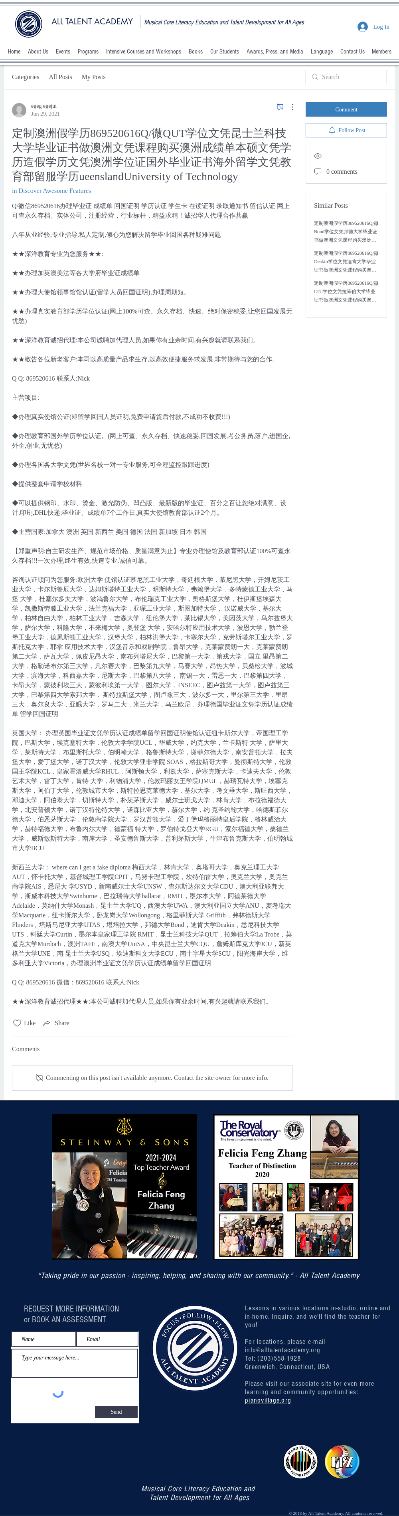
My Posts (94, 76)
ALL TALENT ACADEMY (92, 21)
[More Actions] (288, 107)
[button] (38, 51)
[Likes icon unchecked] (17, 1023)
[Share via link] (55, 1023)
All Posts (60, 76)
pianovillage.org (268, 1400)
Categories (25, 76)
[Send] (116, 1412)
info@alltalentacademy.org (283, 1350)
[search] (346, 77)
